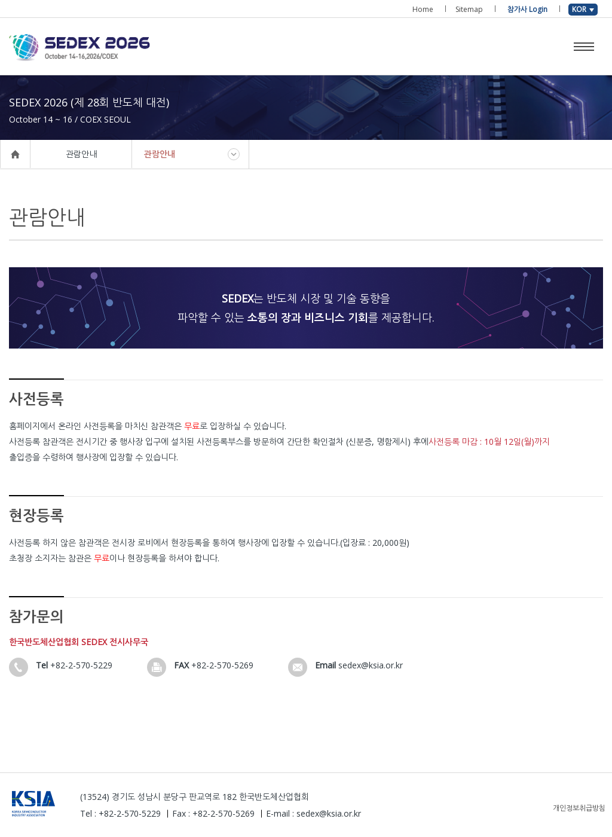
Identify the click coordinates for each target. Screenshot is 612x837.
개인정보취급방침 (579, 808)
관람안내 (159, 154)
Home (422, 9)
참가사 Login (527, 9)
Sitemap (469, 9)
